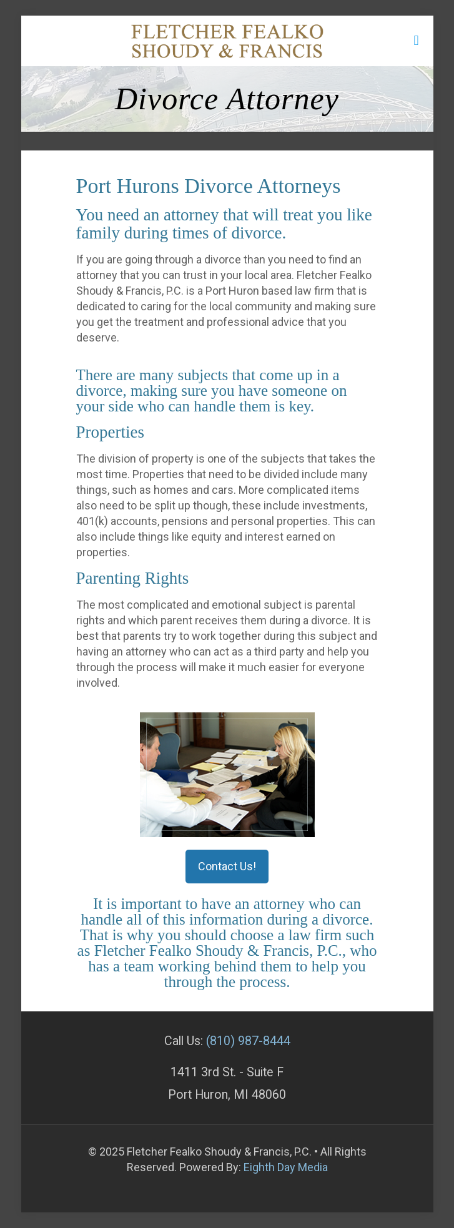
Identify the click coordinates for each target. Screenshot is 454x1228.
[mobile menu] (416, 40)
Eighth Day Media (286, 1167)
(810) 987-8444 (248, 1041)
